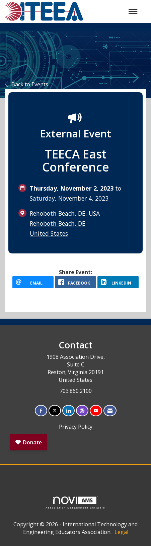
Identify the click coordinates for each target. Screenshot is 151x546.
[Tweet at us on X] (55, 411)
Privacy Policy (75, 426)
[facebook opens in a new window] (75, 282)
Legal (121, 532)
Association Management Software (75, 503)
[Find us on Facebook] (41, 411)
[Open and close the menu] (114, 11)
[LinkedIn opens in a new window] (118, 282)
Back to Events (26, 84)
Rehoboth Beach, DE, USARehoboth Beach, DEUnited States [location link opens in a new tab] (65, 223)
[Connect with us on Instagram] (82, 411)
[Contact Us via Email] (110, 411)
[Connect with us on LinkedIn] (68, 411)
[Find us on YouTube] (96, 411)
